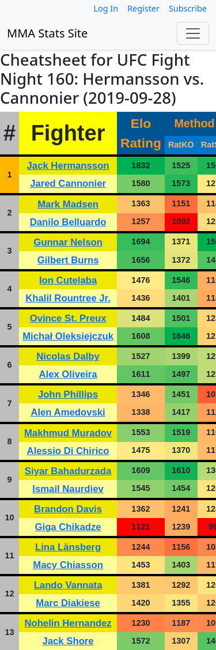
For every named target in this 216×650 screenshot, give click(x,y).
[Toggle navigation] (193, 33)
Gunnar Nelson (68, 242)
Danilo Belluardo (68, 222)
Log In (106, 8)
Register (143, 8)
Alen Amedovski (68, 412)
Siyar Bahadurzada (68, 471)
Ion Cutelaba (68, 280)
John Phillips (68, 394)
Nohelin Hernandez (67, 623)
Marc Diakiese (68, 603)
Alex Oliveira (68, 374)
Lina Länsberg (68, 547)
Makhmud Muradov (68, 433)
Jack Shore (67, 641)
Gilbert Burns (68, 260)
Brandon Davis (68, 509)
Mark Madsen (67, 204)
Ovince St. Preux (68, 318)
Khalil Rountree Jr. (68, 298)
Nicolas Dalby (68, 356)
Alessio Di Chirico (68, 450)
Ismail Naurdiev (67, 488)
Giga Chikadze (68, 526)
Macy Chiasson (68, 565)
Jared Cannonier (68, 183)
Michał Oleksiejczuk (67, 336)
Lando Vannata (68, 585)
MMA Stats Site (47, 33)
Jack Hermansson (68, 165)
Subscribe (188, 8)
